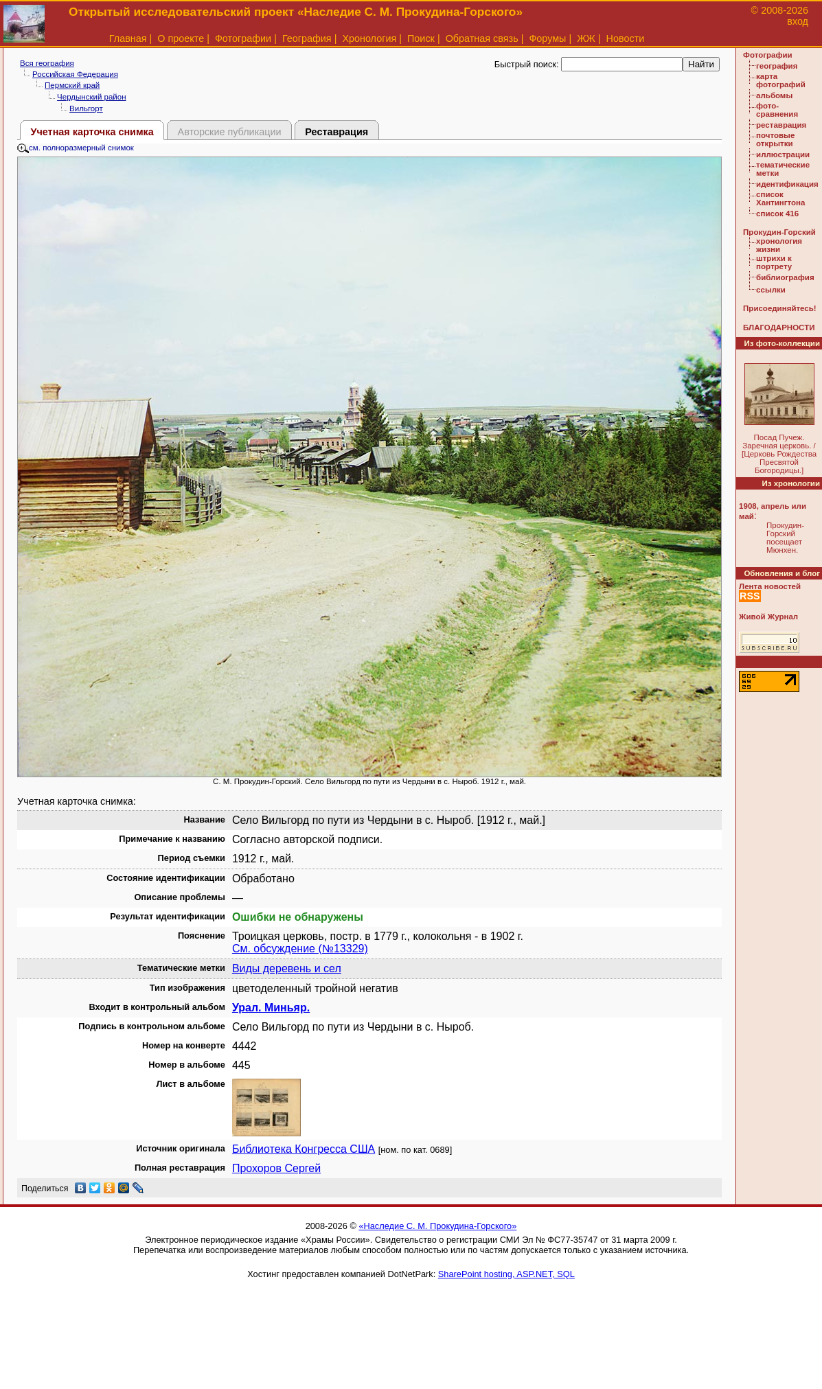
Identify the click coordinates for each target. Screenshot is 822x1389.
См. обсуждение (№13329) (300, 948)
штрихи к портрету (774, 262)
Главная (128, 38)
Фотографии (243, 38)
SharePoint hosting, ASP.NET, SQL (506, 1274)
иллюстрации (783, 154)
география (776, 66)
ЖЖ (586, 38)
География (307, 38)
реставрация (781, 125)
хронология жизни (779, 245)
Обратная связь (482, 38)
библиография (785, 277)
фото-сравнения (777, 110)
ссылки (771, 290)
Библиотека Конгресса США (303, 1149)
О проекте (180, 38)
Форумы (547, 38)
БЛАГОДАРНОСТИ (778, 327)
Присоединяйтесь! (780, 308)
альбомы (774, 95)
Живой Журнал (768, 616)
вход (797, 21)
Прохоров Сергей (276, 1168)
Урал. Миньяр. (271, 1007)
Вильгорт (86, 108)
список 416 (777, 213)
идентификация (787, 184)
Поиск (421, 38)
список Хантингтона (780, 198)
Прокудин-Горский (779, 232)
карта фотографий (781, 80)
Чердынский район (91, 97)
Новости (625, 38)
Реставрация (336, 131)
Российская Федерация (75, 74)
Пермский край (72, 85)
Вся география (47, 63)
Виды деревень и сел (286, 968)
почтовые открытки (775, 139)
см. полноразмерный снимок (75, 148)
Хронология (369, 38)
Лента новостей (770, 586)
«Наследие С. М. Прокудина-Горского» (437, 1226)
